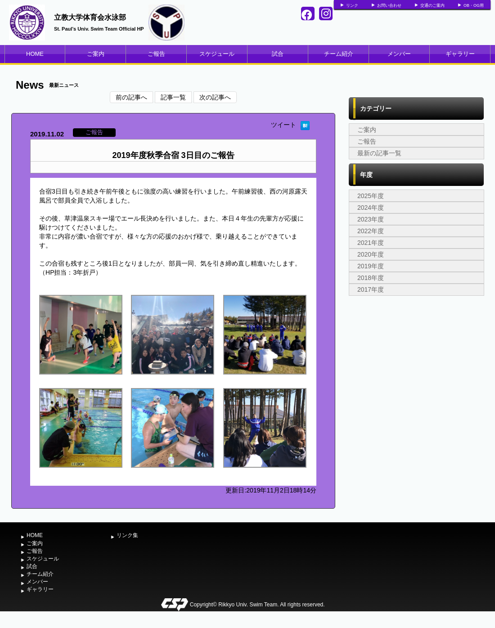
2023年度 (370, 219)
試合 (278, 53)
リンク (352, 5)
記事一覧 (173, 97)
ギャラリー (460, 53)
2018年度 (370, 277)
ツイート (283, 124)
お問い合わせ (389, 5)
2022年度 (370, 231)
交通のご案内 (432, 5)
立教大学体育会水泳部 (90, 17)
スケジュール (216, 53)
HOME (35, 53)
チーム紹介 (338, 53)
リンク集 (127, 535)
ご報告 (156, 53)
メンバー (399, 53)
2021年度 (370, 242)
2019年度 (370, 266)
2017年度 (370, 289)
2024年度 (370, 207)
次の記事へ (215, 97)
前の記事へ (131, 97)
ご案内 (95, 53)
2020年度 (370, 254)
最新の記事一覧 (379, 153)
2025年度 (370, 195)
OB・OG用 (474, 5)
